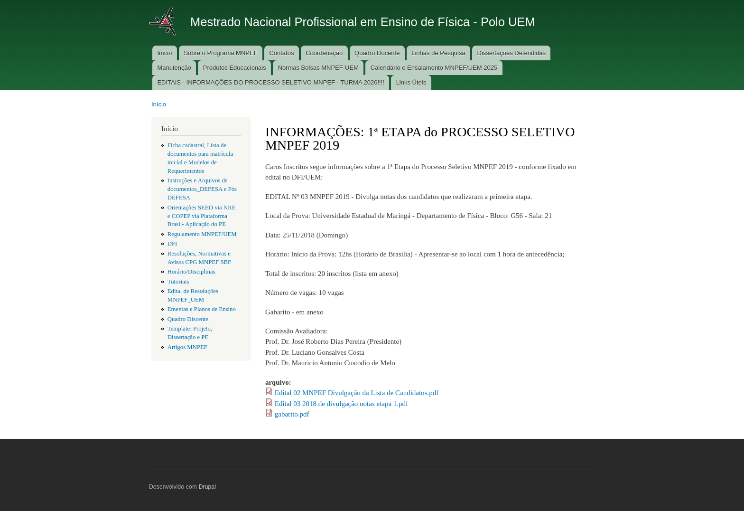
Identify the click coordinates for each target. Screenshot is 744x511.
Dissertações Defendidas (511, 53)
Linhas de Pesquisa (438, 53)
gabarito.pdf (292, 414)
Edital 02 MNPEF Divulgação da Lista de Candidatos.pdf (356, 393)
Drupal (207, 486)
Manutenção (174, 67)
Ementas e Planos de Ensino (201, 309)
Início (164, 53)
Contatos (281, 53)
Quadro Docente (377, 53)
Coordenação (324, 53)
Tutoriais (178, 281)
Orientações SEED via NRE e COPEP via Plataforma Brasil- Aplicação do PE (201, 216)
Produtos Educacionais (234, 67)
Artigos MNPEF (187, 347)
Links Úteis (411, 82)
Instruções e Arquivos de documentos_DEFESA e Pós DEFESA (202, 189)
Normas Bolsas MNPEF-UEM (318, 67)
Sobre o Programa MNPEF (220, 53)
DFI (172, 243)
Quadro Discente (187, 319)
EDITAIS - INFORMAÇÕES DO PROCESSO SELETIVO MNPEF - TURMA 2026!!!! (270, 82)
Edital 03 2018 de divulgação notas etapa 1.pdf (341, 403)
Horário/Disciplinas (191, 271)
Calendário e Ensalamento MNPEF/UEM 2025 (434, 67)
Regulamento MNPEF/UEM (202, 234)
